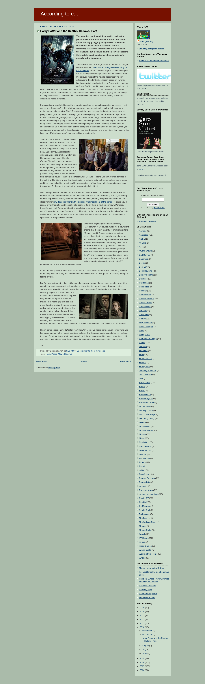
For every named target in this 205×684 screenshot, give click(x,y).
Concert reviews (146, 299)
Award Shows (145, 251)
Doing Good (144, 335)
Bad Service (144, 255)
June (144, 653)
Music (142, 438)
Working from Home (148, 554)
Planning (143, 466)
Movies (142, 434)
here (141, 169)
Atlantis (142, 243)
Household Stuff (146, 402)
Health (142, 390)
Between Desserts (147, 586)
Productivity (144, 482)
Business (143, 279)
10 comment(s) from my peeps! (91, 351)
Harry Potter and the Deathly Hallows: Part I (69, 31)
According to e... (59, 14)
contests (143, 310)
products (143, 486)
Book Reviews (145, 271)
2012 (142, 619)
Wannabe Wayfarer (148, 594)
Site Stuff (143, 502)
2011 (142, 623)
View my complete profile (151, 49)
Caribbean (144, 283)
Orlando (142, 454)
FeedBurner (159, 207)
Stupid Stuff (144, 510)
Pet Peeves (144, 458)
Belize (142, 263)
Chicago (143, 291)
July (144, 650)
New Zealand (145, 446)
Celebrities (144, 287)
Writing (142, 558)
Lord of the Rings (147, 414)
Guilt (141, 378)
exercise (143, 346)
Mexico (142, 422)
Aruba (142, 239)
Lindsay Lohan (146, 410)
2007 (142, 666)
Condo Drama (145, 303)
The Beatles (144, 518)
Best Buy (143, 267)
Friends (142, 362)
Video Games (145, 546)
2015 (142, 611)
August (145, 646)
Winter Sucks (145, 550)
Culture (142, 319)
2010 (142, 627)
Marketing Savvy (147, 418)
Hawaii (142, 386)
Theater (142, 526)
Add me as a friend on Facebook (154, 61)
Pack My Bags (145, 590)
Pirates (142, 462)
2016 (142, 608)
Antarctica (143, 235)
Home (84, 361)
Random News (146, 490)
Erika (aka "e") (146, 41)
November (147, 634)
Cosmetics (144, 314)
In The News (145, 406)
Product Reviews (147, 478)
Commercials (145, 295)
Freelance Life (145, 358)
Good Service (145, 374)
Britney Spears (146, 275)
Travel (142, 534)
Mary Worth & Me (147, 597)
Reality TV (144, 498)
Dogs (141, 331)
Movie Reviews (65, 354)
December (147, 631)
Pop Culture (144, 474)
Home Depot (145, 394)
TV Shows (144, 538)
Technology (144, 514)
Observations (145, 450)
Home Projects (146, 398)
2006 (142, 670)
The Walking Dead (147, 522)
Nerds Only (144, 442)
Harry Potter (51, 354)
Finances (143, 350)
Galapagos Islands (147, 370)
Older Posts (125, 361)
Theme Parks (145, 530)
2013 (142, 615)
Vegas (142, 542)
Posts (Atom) (54, 368)
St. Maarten (144, 506)
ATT (141, 247)
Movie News (144, 426)
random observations (148, 494)
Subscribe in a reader (146, 221)
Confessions (145, 307)
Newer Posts (41, 361)
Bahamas (143, 259)
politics (142, 470)
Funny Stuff (144, 366)
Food (141, 354)
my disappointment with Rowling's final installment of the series (83, 202)
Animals (142, 231)
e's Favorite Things (148, 338)
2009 (142, 658)
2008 (142, 662)
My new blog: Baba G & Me (151, 568)
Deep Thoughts (146, 327)
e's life (142, 342)
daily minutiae (145, 323)
